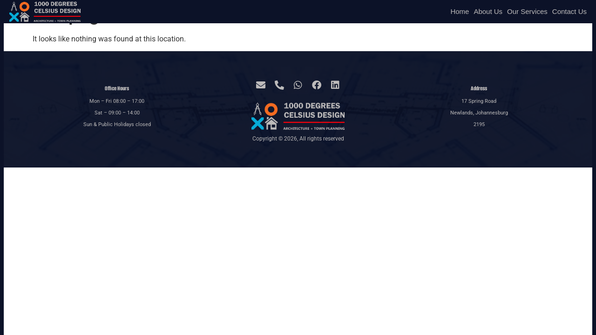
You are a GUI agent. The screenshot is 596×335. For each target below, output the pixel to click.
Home (459, 11)
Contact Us (569, 11)
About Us (488, 11)
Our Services (527, 11)
